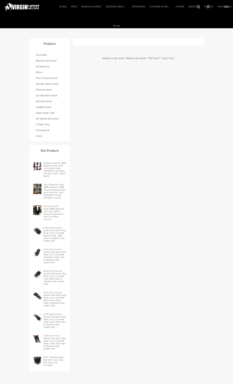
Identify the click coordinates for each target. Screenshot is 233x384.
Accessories (44, 101)
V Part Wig (43, 125)
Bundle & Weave (91, 7)
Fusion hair (44, 90)
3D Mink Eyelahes (47, 119)
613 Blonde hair (46, 96)
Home (63, 7)
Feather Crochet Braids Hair (117, 7)
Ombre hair (43, 107)
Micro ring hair (47, 84)
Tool (39, 136)
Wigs (74, 7)
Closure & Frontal (160, 7)
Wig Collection (47, 78)
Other (180, 7)
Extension (138, 7)
